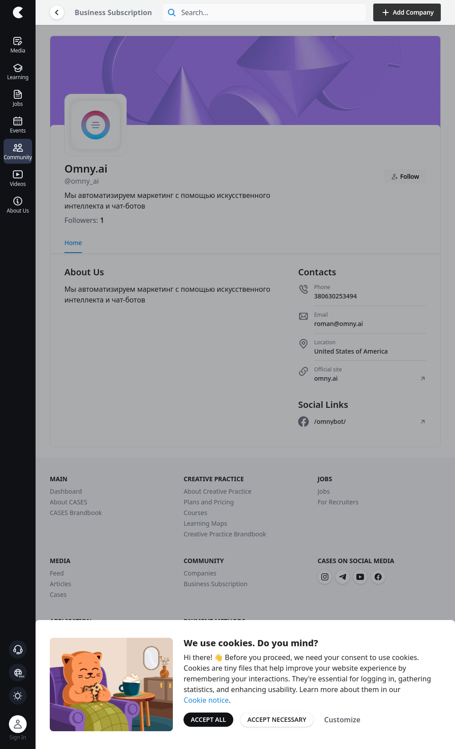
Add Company (407, 12)
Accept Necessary (277, 719)
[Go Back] (57, 12)
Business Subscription (113, 12)
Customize (342, 720)
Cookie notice (206, 700)
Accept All (208, 719)
